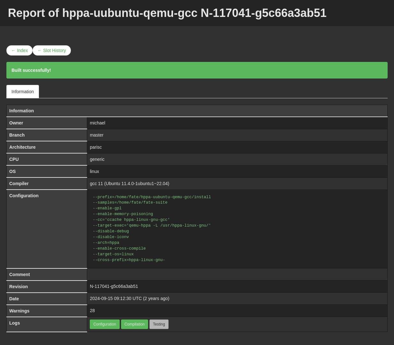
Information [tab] (22, 91)
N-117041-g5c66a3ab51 (114, 286)
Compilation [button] (135, 324)
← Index (19, 50)
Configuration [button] (104, 324)
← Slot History (51, 50)
